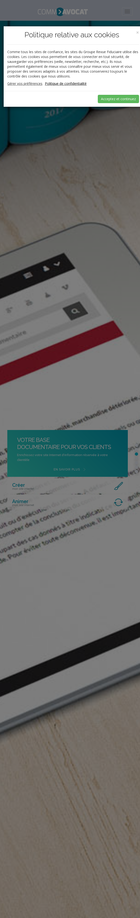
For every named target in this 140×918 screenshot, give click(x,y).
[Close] (137, 32)
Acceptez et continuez (118, 99)
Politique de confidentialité (66, 83)
